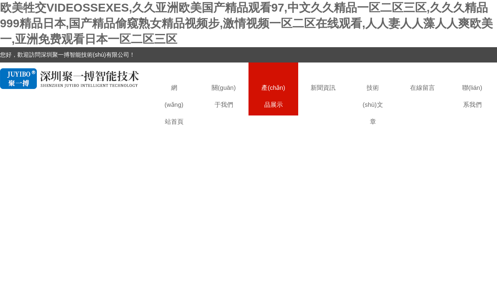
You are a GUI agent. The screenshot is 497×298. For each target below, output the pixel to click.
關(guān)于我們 (224, 96)
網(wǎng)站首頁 (173, 99)
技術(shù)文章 (372, 99)
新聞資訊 (323, 87)
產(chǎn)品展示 (273, 96)
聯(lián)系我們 (472, 96)
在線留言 (422, 87)
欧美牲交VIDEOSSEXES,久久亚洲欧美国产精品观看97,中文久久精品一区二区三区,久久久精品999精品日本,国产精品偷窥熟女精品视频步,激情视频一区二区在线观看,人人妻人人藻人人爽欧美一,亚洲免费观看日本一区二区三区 (246, 23)
